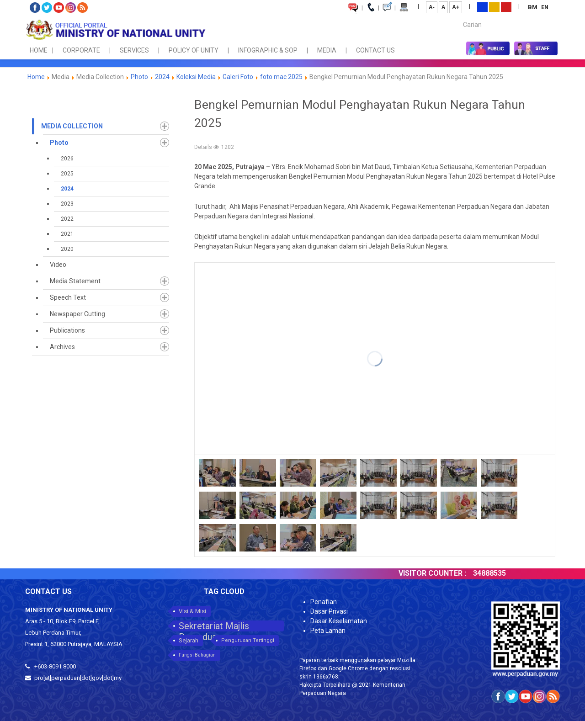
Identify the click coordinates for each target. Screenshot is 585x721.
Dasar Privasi (329, 611)
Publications (67, 330)
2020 (67, 249)
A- (432, 7)
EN (544, 7)
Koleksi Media (196, 76)
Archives (62, 346)
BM (533, 7)
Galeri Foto (238, 76)
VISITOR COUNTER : (454, 573)
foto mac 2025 (281, 76)
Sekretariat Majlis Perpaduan (214, 625)
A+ (455, 7)
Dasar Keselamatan (338, 621)
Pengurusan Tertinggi (247, 640)
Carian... (458, 16)
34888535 (511, 573)
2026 (67, 158)
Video (58, 264)
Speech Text (68, 297)
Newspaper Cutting (77, 314)
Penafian (323, 601)
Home (36, 76)
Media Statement (75, 281)
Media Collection (72, 126)
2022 (67, 219)
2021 (67, 234)
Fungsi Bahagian (197, 654)
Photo (139, 76)
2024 (162, 76)
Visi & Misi (192, 611)
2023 (67, 204)
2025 (67, 173)
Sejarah (188, 640)
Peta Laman (328, 630)
